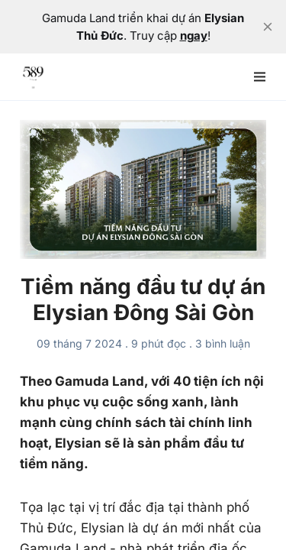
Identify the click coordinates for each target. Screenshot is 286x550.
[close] (267, 27)
